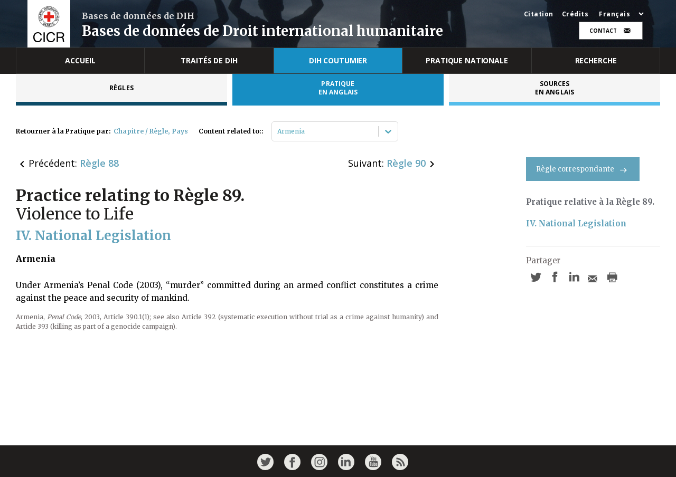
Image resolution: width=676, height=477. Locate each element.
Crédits (575, 14)
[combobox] (278, 131)
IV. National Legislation (576, 223)
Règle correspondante (583, 169)
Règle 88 (99, 163)
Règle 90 (406, 163)
